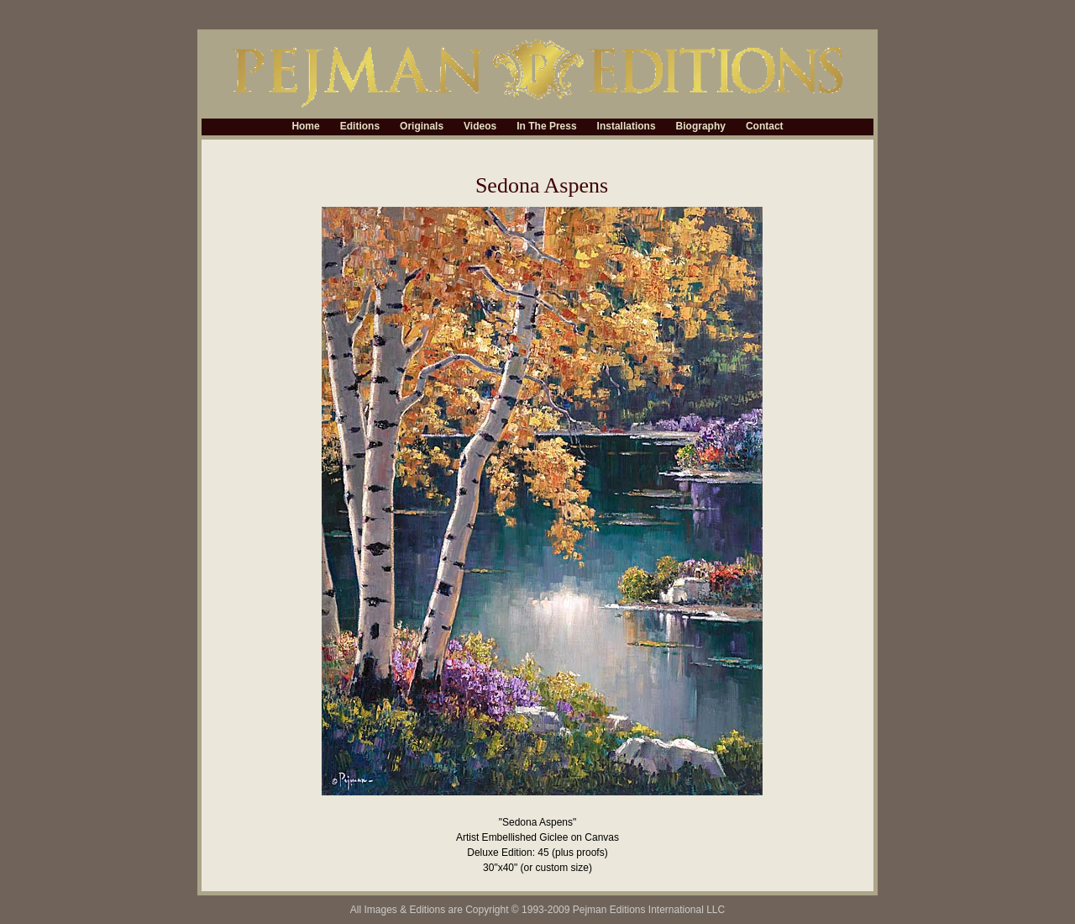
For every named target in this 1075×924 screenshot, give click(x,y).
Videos (480, 127)
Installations (626, 127)
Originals (421, 127)
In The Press (546, 127)
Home (305, 127)
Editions (360, 127)
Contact (765, 127)
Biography (701, 127)
